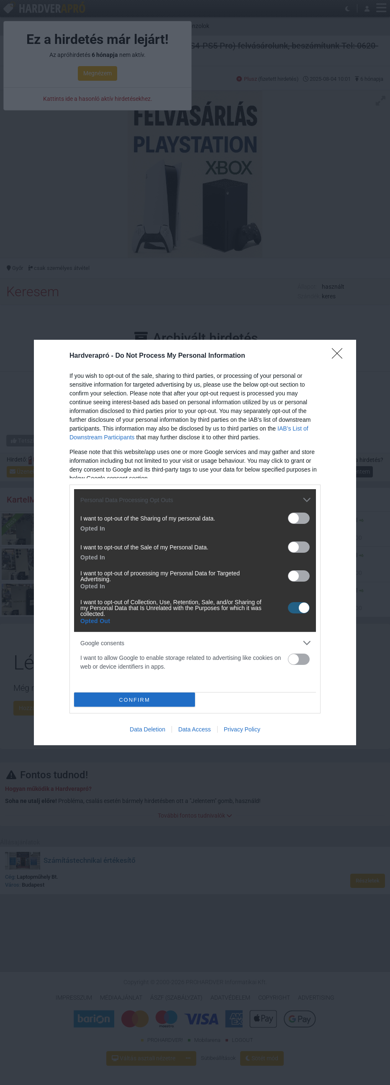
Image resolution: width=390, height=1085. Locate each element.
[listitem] (195, 499)
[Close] (340, 356)
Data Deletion (147, 729)
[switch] (299, 518)
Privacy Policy (242, 729)
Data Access (194, 729)
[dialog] (195, 542)
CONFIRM (134, 700)
